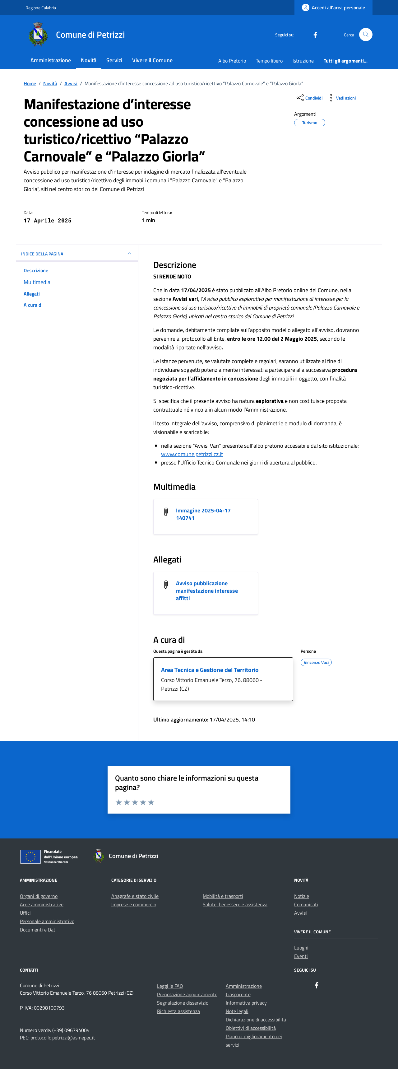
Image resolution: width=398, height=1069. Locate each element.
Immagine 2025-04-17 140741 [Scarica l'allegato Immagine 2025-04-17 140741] (203, 514)
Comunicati (306, 904)
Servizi (114, 60)
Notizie (301, 896)
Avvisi (300, 913)
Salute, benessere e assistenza (235, 904)
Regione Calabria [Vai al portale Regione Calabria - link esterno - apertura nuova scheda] (40, 7)
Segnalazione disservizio (182, 1002)
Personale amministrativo (47, 921)
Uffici (25, 913)
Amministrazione (50, 60)
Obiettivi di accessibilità (251, 1028)
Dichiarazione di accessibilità (256, 1019)
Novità (88, 60)
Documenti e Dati (38, 929)
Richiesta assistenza (178, 1011)
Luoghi (301, 947)
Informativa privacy (246, 1002)
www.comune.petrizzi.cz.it (192, 454)
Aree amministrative (41, 904)
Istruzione (303, 60)
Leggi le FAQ (170, 986)
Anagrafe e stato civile (135, 896)
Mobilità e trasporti (223, 896)
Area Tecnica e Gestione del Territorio (210, 670)
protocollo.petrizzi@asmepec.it (62, 1037)
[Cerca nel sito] (366, 34)
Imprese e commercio (133, 904)
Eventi (301, 956)
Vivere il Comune (152, 60)
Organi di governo (39, 896)
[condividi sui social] (309, 98)
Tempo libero (269, 60)
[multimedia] (77, 282)
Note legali (237, 1011)
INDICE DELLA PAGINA (77, 253)
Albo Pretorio (232, 60)
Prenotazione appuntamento (187, 994)
